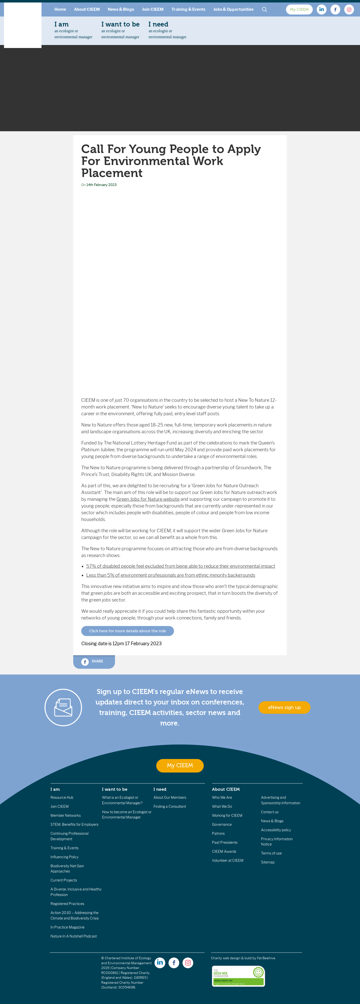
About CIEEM (87, 9)
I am (55, 789)
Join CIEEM (153, 9)
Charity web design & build (231, 958)
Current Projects (63, 880)
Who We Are (222, 797)
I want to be (115, 789)
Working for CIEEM (227, 815)
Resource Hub (61, 797)
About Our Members (170, 797)
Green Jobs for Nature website (148, 499)
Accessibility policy (276, 830)
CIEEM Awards (224, 851)
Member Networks (65, 815)
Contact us (269, 812)
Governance (222, 824)
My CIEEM (299, 9)
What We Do (222, 806)
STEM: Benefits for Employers (74, 824)
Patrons (218, 833)
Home (60, 9)
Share (92, 662)
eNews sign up (284, 707)
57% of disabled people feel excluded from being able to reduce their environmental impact (180, 566)
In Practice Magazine (67, 927)
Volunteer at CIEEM (228, 860)
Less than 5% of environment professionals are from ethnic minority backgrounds (170, 575)
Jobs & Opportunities (233, 9)
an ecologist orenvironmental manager (73, 30)
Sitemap (267, 862)
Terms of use (271, 853)
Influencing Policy (64, 857)
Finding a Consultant (170, 806)
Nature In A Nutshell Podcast (73, 936)
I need (160, 789)
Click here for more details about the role (127, 631)
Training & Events (188, 9)
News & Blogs (121, 9)
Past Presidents (225, 842)
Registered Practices (67, 904)
